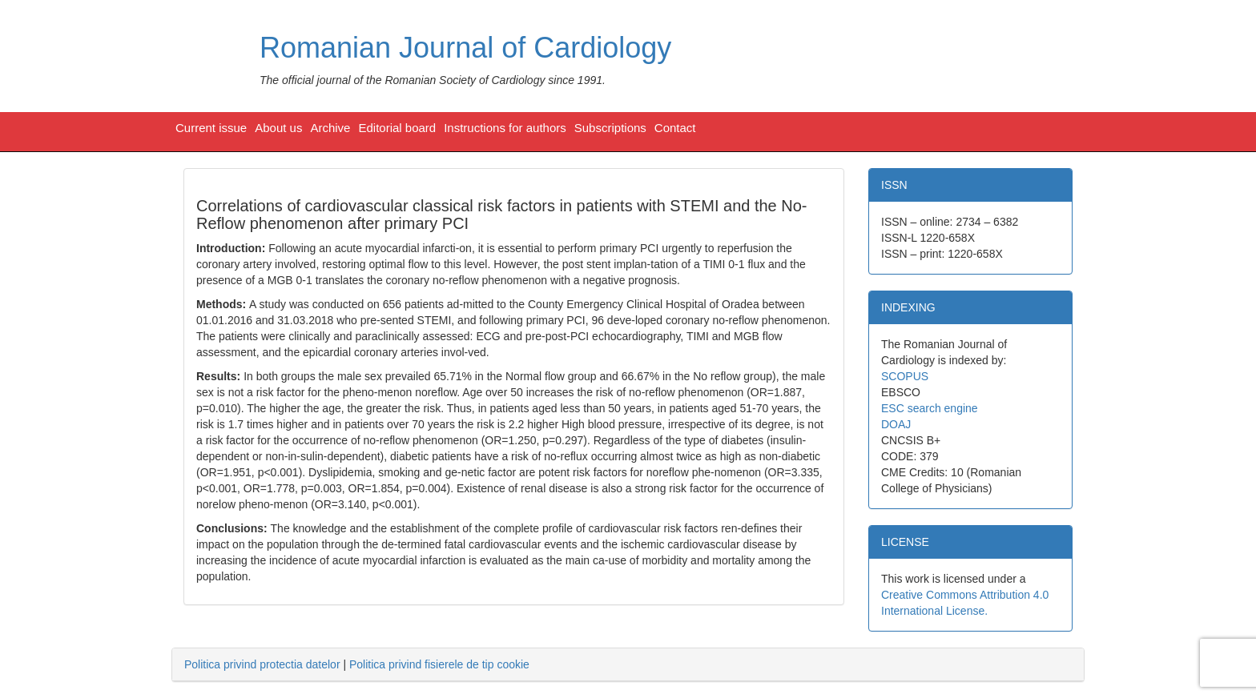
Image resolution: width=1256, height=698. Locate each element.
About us (278, 127)
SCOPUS (904, 376)
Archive (330, 127)
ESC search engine (929, 408)
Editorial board (397, 127)
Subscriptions (610, 127)
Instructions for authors (505, 127)
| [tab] (356, 664)
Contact (675, 127)
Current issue (211, 127)
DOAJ (896, 424)
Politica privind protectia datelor (262, 664)
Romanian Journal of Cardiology (465, 47)
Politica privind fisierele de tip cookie (439, 664)
